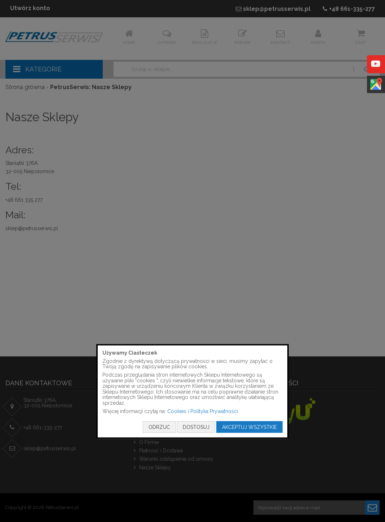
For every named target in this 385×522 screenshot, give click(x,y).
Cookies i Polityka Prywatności (202, 411)
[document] (192, 391)
